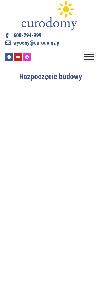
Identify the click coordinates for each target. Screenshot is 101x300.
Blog (9, 232)
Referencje (14, 213)
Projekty (12, 186)
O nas (10, 177)
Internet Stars (67, 292)
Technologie (15, 195)
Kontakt (12, 223)
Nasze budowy (17, 205)
